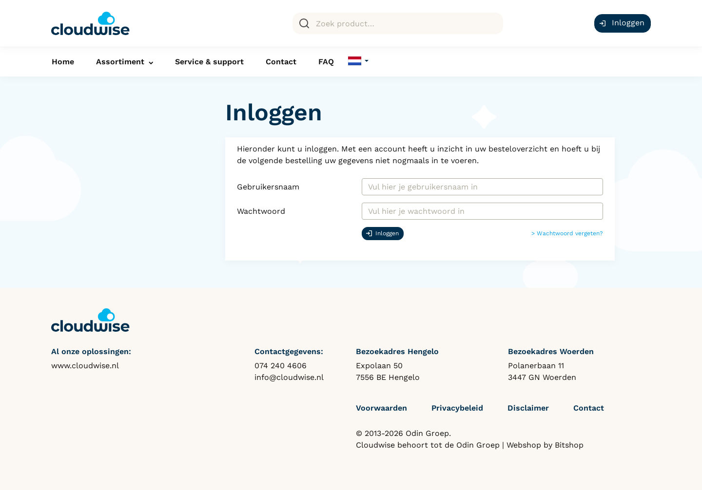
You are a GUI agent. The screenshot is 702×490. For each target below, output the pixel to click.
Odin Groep (478, 445)
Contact (281, 61)
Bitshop (569, 445)
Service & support (209, 61)
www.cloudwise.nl (85, 365)
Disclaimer (528, 408)
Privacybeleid (457, 408)
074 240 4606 (280, 365)
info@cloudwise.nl (289, 377)
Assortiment (120, 61)
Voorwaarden (381, 408)
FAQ (326, 61)
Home (63, 61)
